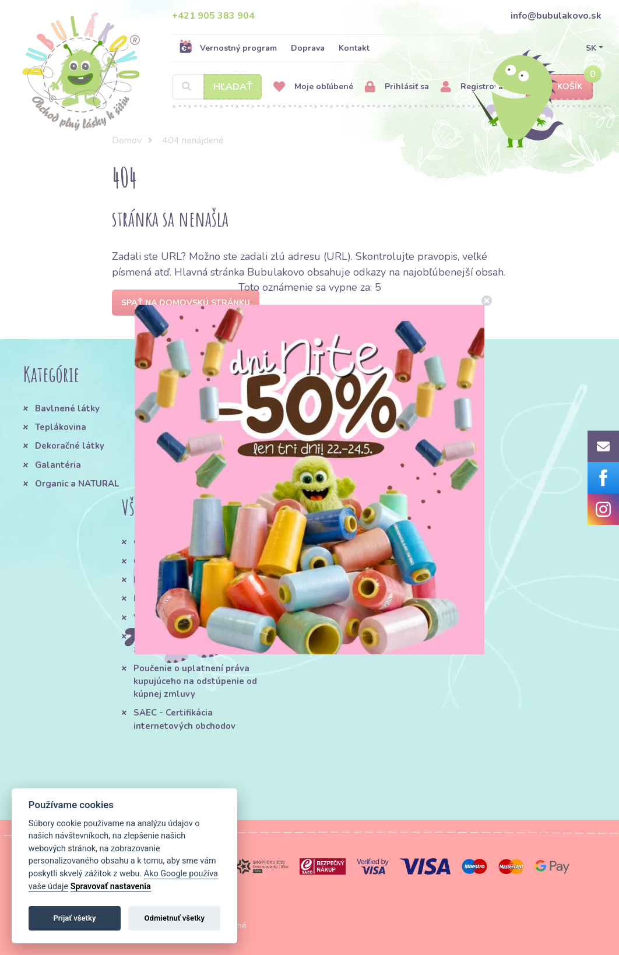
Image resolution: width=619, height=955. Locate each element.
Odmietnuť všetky (175, 918)
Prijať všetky (74, 918)
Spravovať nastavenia (111, 886)
